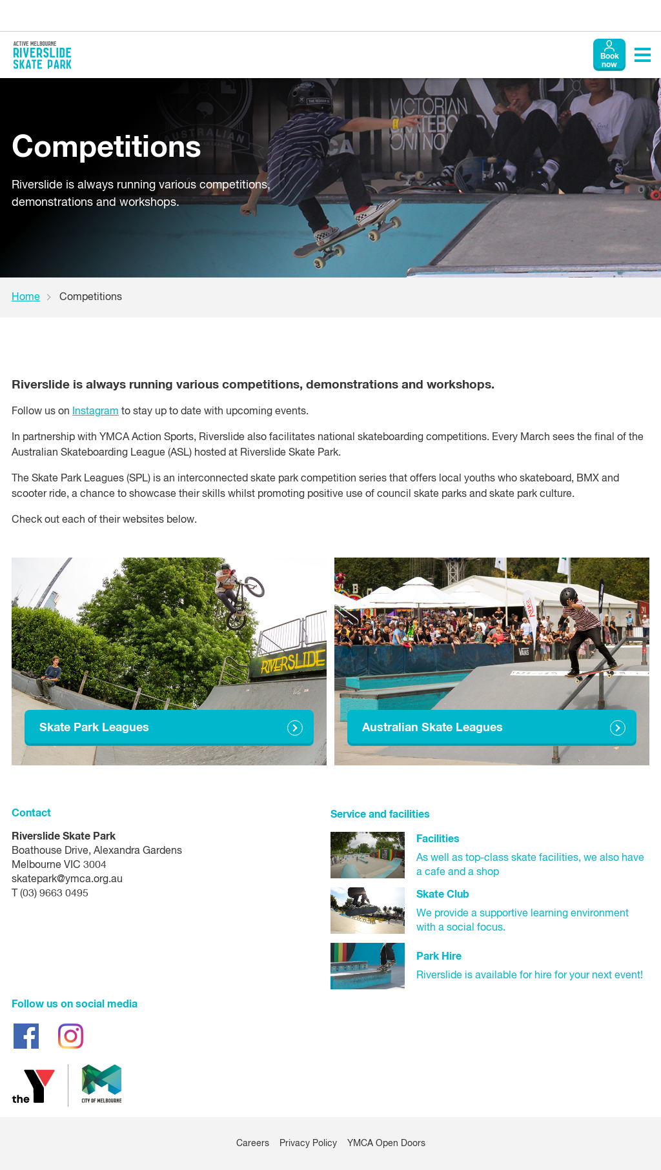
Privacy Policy (308, 1143)
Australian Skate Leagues (432, 728)
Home (26, 297)
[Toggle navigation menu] (643, 55)
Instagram (95, 412)
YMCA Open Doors (386, 1143)
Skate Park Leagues (94, 728)
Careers (252, 1143)
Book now (609, 61)
